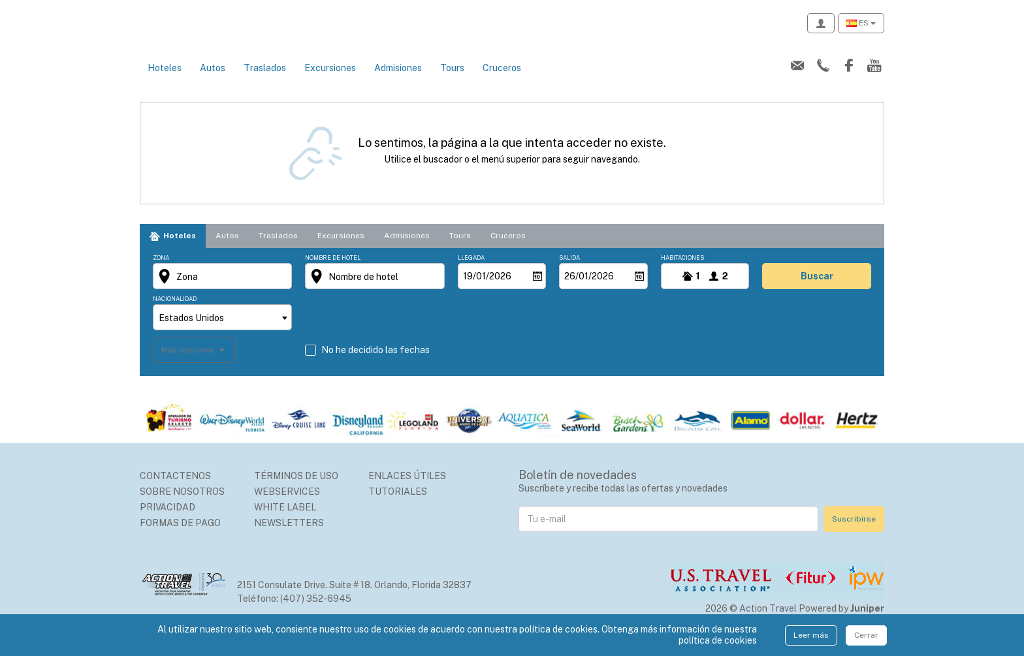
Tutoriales (397, 506)
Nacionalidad (175, 313)
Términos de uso (296, 490)
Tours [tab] (460, 250)
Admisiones (398, 82)
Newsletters (289, 537)
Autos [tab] (227, 250)
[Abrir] (537, 290)
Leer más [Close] (811, 635)
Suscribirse (854, 532)
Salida (569, 272)
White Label (285, 521)
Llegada (471, 272)
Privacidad (167, 521)
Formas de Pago (180, 537)
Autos (212, 82)
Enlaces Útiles (407, 490)
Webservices (287, 506)
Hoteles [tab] (179, 250)
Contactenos (175, 490)
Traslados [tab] (278, 250)
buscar (817, 290)
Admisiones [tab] (407, 250)
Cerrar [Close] (866, 635)
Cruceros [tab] (508, 250)
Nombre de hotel (332, 272)
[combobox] (222, 332)
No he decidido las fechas (375, 364)
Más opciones (189, 363)
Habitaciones (682, 272)
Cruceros (502, 82)
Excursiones (330, 82)
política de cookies (718, 640)
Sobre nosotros (182, 506)
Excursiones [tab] (340, 250)
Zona (161, 272)
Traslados (265, 82)
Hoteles (165, 82)
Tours (452, 82)
